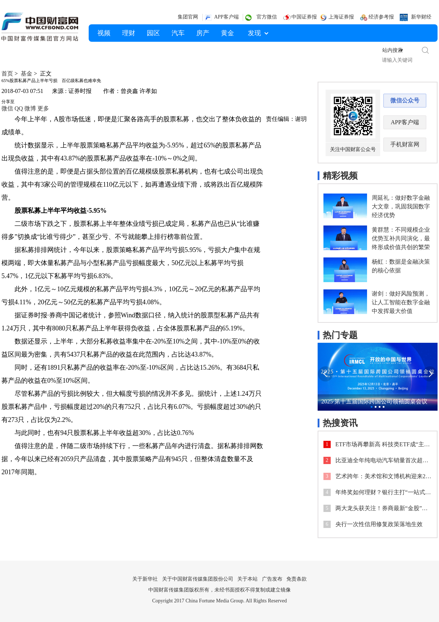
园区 (153, 33)
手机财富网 (404, 138)
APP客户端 (226, 17)
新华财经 (421, 17)
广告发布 (272, 573)
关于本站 (247, 573)
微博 (30, 108)
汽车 (178, 33)
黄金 (227, 33)
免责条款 (296, 573)
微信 (7, 108)
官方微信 (267, 17)
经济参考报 (381, 17)
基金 (26, 73)
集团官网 (188, 17)
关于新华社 (145, 573)
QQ (19, 108)
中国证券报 (304, 17)
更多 (43, 108)
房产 (202, 33)
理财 (128, 33)
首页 (7, 73)
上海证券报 (341, 17)
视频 (103, 33)
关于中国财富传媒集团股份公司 (197, 573)
